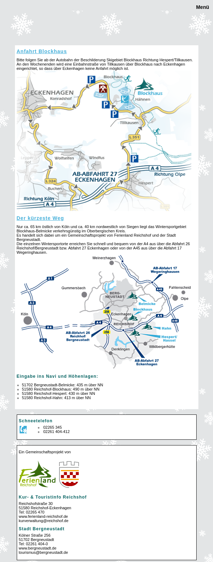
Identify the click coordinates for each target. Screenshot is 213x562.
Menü (202, 7)
